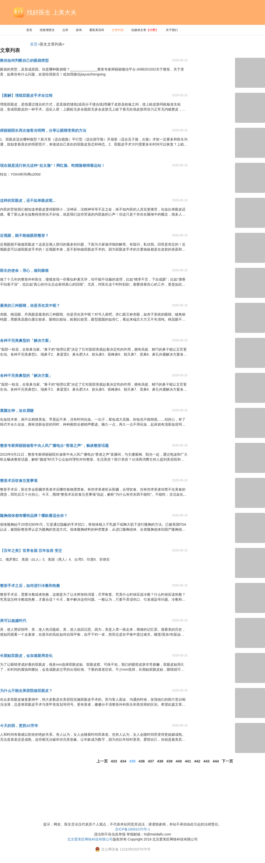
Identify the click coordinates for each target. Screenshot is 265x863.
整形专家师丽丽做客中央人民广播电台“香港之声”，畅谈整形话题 (54, 445)
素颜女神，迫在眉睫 (17, 410)
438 (160, 761)
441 (188, 761)
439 (169, 761)
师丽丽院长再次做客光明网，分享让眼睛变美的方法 (43, 130)
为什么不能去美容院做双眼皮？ (26, 690)
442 (197, 761)
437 (151, 761)
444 (215, 761)
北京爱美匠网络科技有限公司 (90, 839)
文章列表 (118, 30)
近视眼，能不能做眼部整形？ (24, 235)
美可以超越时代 (13, 620)
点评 (65, 30)
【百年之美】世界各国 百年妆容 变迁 (31, 550)
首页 (29, 30)
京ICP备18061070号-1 (132, 829)
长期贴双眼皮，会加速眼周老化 (26, 655)
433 (114, 761)
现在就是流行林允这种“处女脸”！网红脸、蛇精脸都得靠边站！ (52, 165)
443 (206, 761)
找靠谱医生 (47, 30)
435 (132, 761)
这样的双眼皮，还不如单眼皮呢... (28, 200)
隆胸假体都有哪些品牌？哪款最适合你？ (34, 515)
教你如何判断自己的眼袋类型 (24, 60)
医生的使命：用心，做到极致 (24, 270)
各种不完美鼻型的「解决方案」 (26, 340)
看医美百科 (96, 30)
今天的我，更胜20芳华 (19, 725)
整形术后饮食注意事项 (19, 480)
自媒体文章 (144, 30)
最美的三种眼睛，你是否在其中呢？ (30, 305)
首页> (35, 44)
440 (179, 761)
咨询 (79, 30)
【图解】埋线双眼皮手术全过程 (26, 95)
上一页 (102, 761)
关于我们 (172, 30)
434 (123, 761)
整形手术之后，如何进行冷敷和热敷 (30, 585)
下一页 (227, 761)
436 (141, 761)
